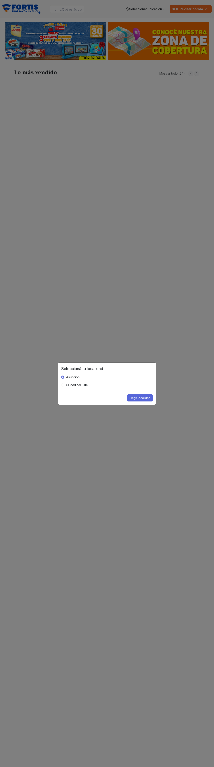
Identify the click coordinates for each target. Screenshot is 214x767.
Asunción (73, 377)
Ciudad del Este (77, 385)
